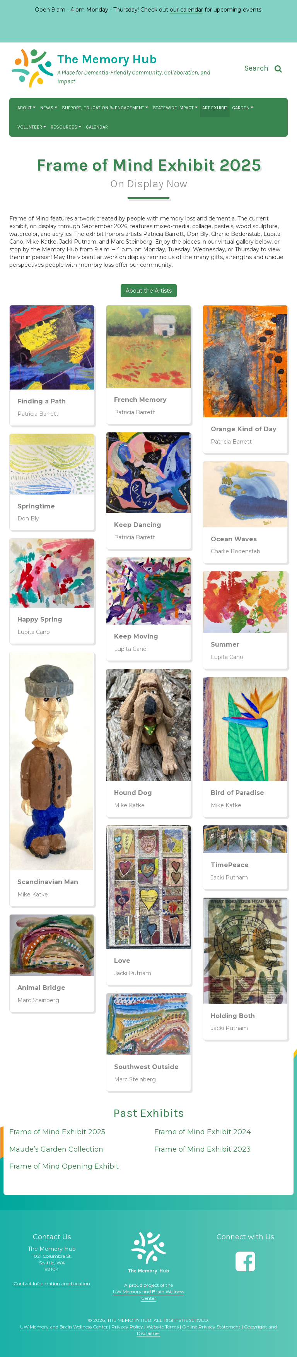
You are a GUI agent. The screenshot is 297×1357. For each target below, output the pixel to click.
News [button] (48, 107)
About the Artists (149, 290)
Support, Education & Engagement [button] (105, 107)
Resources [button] (66, 127)
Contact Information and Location (52, 1283)
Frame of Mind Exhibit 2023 (202, 1149)
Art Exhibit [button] (214, 107)
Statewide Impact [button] (175, 107)
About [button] (26, 107)
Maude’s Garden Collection (56, 1149)
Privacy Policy (127, 1327)
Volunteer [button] (31, 127)
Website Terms (163, 1327)
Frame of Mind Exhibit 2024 (202, 1132)
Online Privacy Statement (211, 1327)
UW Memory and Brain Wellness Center (64, 1327)
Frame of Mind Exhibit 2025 (57, 1132)
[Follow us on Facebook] (245, 1261)
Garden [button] (242, 107)
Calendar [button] (97, 127)
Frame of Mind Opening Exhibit (64, 1166)
